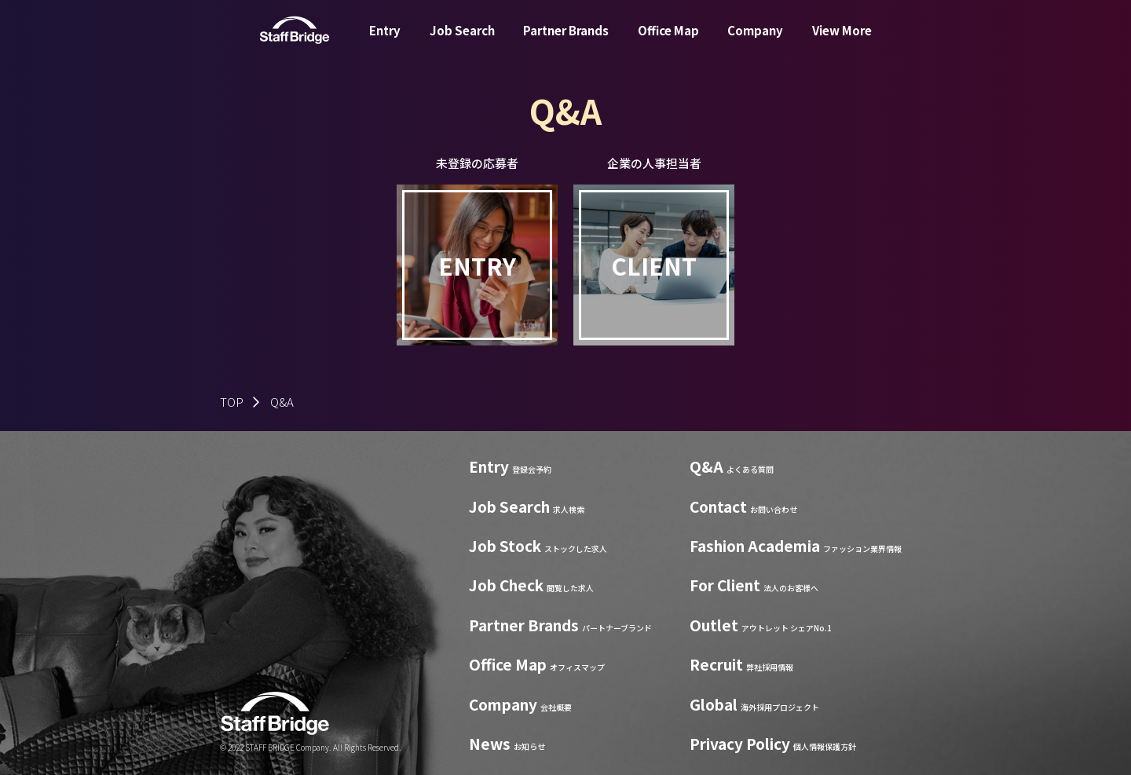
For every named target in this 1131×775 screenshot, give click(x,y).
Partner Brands (566, 42)
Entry (385, 42)
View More (842, 42)
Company (755, 42)
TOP (231, 401)
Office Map (668, 42)
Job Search (462, 42)
